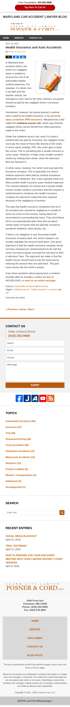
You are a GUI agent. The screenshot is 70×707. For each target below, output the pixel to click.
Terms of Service (32, 669)
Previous (12, 309)
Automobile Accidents (25, 286)
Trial (10, 433)
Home (6, 38)
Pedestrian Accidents (20, 451)
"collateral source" (21, 289)
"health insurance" (39, 289)
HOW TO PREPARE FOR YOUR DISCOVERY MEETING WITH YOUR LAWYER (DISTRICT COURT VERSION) (35, 560)
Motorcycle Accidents (20, 457)
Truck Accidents (17, 445)
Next (32, 309)
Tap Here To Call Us (35, 7)
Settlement (13, 481)
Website (19, 38)
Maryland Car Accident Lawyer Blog (35, 27)
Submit (35, 385)
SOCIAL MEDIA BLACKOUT (21, 537)
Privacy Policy (56, 666)
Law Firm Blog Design (34, 702)
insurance (53, 289)
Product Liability (17, 469)
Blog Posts (35, 657)
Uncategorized (16, 488)
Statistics (13, 463)
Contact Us (35, 38)
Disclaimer (35, 639)
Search (61, 513)
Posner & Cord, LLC (46, 694)
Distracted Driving (18, 439)
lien (7, 293)
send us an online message (40, 280)
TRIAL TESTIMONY (16, 546)
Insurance (44, 286)
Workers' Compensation (21, 476)
